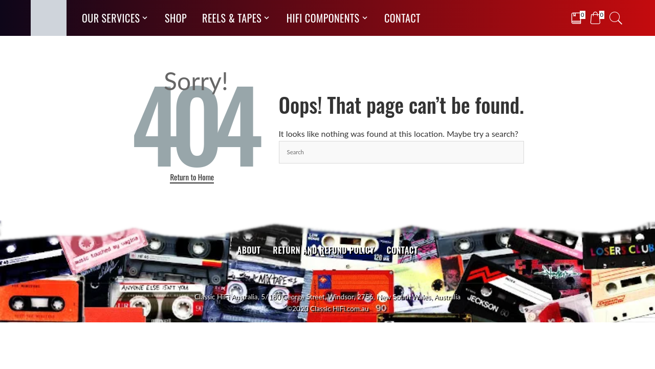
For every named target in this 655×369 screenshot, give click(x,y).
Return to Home (192, 176)
